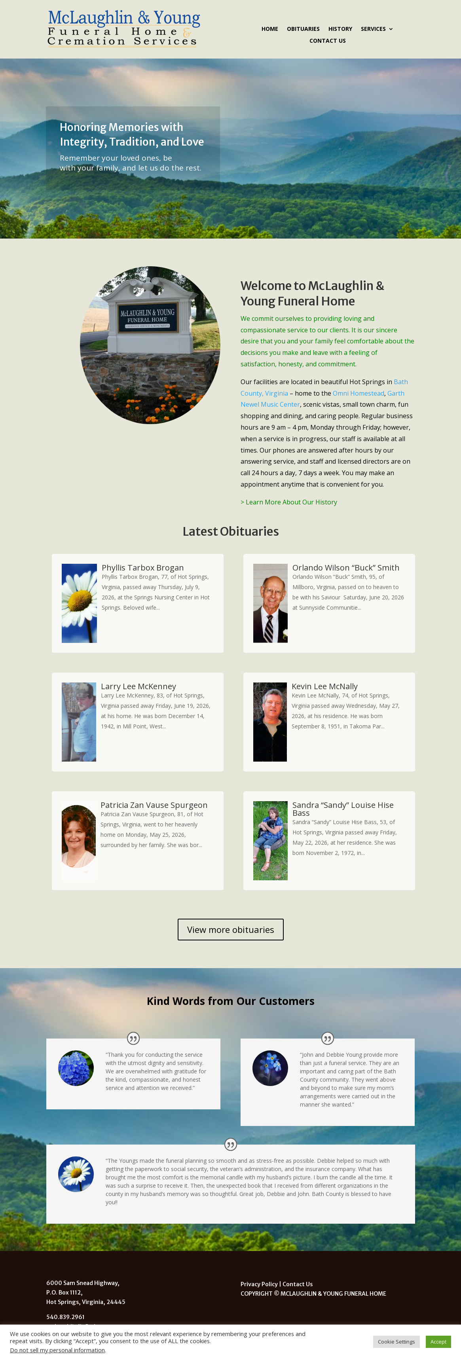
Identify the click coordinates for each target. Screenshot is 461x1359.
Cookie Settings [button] (396, 1341)
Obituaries (303, 29)
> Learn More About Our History (289, 502)
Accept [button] (438, 1341)
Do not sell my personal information (57, 1350)
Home (270, 29)
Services (373, 29)
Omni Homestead (358, 393)
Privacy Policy (259, 1284)
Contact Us (327, 41)
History (340, 29)
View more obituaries (230, 929)
